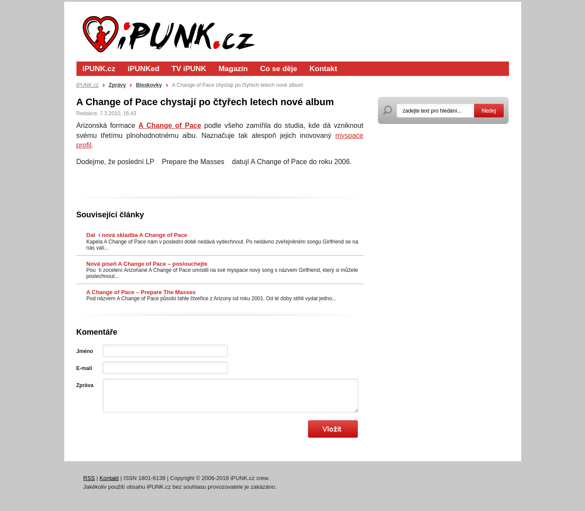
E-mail (84, 368)
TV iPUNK (189, 69)
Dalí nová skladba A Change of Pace (137, 235)
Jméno (84, 351)
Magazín (233, 69)
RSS (89, 478)
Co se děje (278, 69)
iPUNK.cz (99, 69)
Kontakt (323, 69)
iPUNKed (143, 69)
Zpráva (84, 385)
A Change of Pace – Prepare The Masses (141, 292)
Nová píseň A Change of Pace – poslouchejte (147, 264)
